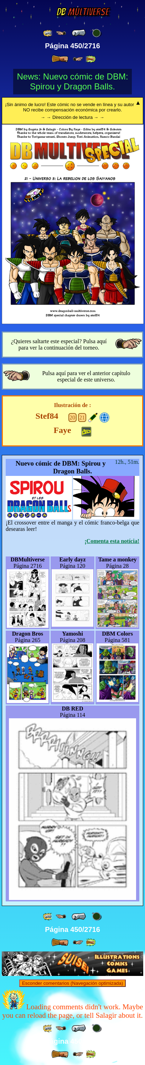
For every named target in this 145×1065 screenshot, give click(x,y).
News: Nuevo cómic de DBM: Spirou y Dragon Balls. (72, 81)
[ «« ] (48, 33)
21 (82, 418)
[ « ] (78, 33)
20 (72, 418)
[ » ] (60, 59)
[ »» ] (90, 59)
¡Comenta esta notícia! (111, 541)
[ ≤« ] (61, 33)
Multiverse (82, 11)
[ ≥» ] (78, 59)
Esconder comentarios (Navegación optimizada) (72, 983)
